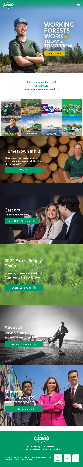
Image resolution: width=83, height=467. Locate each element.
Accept (67, 458)
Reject (76, 458)
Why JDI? (24, 170)
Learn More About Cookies (58, 458)
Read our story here (24, 344)
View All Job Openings (22, 221)
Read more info (24, 409)
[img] (41, 36)
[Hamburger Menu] (78, 5)
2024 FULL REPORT (24, 287)
